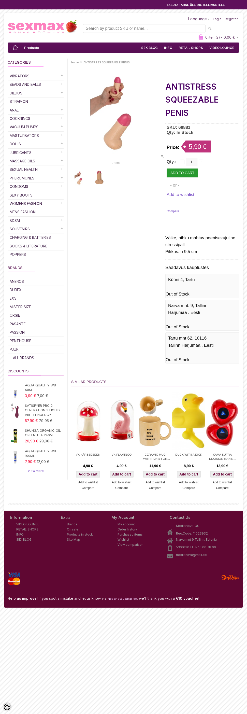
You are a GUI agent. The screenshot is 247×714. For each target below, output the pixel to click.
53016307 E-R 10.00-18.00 (196, 547)
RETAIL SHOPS (191, 48)
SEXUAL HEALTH (24, 169)
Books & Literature (28, 246)
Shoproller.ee (230, 577)
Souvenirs (20, 229)
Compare (173, 211)
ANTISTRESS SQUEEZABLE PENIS (106, 62)
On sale (72, 529)
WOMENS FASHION (26, 203)
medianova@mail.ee (191, 555)
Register (231, 19)
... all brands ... (23, 358)
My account (126, 524)
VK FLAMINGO (122, 454)
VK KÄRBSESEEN (88, 454)
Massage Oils (22, 161)
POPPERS (18, 254)
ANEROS (17, 281)
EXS (13, 298)
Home (75, 62)
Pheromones (22, 178)
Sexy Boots (21, 195)
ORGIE (15, 315)
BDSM (15, 220)
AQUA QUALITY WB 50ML (40, 387)
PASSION (17, 332)
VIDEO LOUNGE (221, 48)
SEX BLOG (149, 48)
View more (36, 471)
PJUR (14, 349)
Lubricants (21, 152)
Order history (127, 529)
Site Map (73, 539)
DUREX (16, 290)
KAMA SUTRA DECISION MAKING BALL (222, 457)
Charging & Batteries (30, 237)
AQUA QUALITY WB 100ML (40, 453)
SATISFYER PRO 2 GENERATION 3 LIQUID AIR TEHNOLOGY (42, 410)
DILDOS (16, 93)
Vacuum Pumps (24, 127)
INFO (168, 48)
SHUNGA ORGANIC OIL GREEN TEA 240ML (43, 432)
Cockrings (20, 118)
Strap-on (19, 101)
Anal (14, 110)
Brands (72, 524)
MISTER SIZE (20, 307)
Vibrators (20, 76)
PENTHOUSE (20, 341)
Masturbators (24, 135)
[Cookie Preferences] (7, 706)
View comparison (130, 545)
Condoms (19, 186)
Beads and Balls (25, 84)
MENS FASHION (23, 212)
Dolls (15, 144)
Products (31, 48)
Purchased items (130, 534)
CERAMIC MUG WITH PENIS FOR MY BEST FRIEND (155, 457)
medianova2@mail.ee (122, 598)
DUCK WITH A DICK (188, 454)
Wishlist (123, 539)
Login (217, 19)
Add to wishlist (180, 194)
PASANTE (18, 324)
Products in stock (80, 534)
